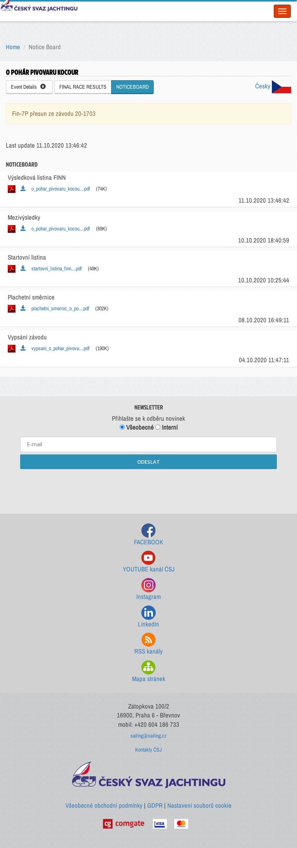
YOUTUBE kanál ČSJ (149, 561)
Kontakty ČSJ (148, 749)
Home (13, 47)
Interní (166, 427)
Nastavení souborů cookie (199, 805)
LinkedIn (148, 616)
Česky (273, 86)
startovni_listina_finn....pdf (51, 268)
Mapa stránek (148, 671)
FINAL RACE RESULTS (82, 86)
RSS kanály (148, 644)
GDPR (155, 805)
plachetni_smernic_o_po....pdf (55, 308)
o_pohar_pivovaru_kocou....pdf (55, 188)
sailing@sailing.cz (148, 735)
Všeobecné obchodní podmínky (103, 805)
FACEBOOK (148, 534)
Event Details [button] (28, 86)
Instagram (148, 589)
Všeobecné (137, 427)
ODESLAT (148, 461)
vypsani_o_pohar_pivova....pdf (55, 348)
